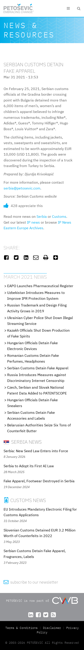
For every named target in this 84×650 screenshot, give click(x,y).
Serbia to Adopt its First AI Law (29, 466)
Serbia (42, 216)
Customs (59, 216)
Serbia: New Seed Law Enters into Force (36, 451)
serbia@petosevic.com (22, 188)
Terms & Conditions (22, 628)
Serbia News (23, 441)
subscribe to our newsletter (31, 582)
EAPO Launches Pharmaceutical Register (40, 286)
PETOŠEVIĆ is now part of (42, 600)
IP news (33, 222)
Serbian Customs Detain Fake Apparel (37, 368)
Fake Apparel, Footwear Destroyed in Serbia (39, 481)
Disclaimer (52, 628)
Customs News (25, 500)
